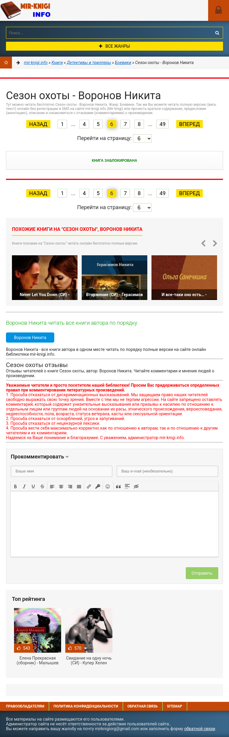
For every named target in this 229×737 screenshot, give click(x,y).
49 (162, 124)
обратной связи (199, 728)
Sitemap (174, 706)
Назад (38, 124)
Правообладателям (25, 706)
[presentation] (15, 486)
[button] (15, 486)
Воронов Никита (30, 337)
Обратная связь (142, 706)
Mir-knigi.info (44, 10)
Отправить (202, 573)
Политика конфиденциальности (85, 706)
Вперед (189, 124)
